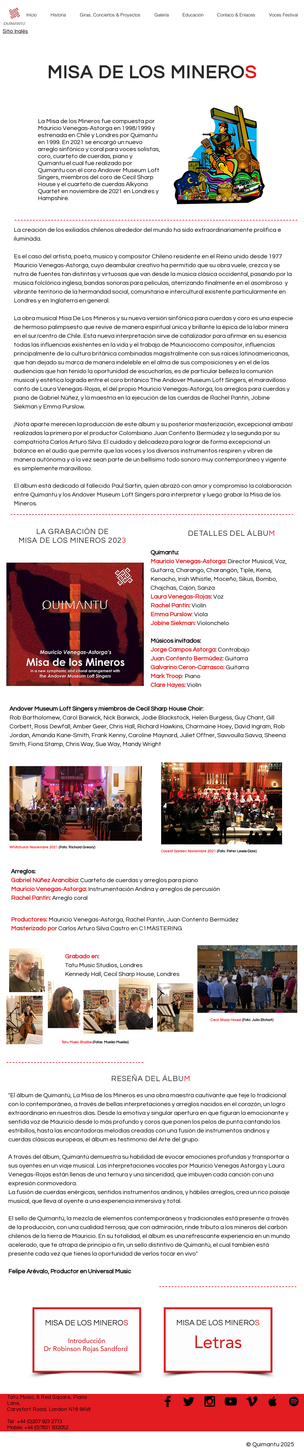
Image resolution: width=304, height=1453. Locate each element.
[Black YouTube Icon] (230, 1401)
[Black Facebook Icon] (167, 1401)
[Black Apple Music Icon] (272, 1401)
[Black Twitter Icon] (188, 1401)
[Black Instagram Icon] (209, 1401)
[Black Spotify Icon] (293, 1401)
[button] (60, 14)
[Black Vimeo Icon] (251, 1401)
